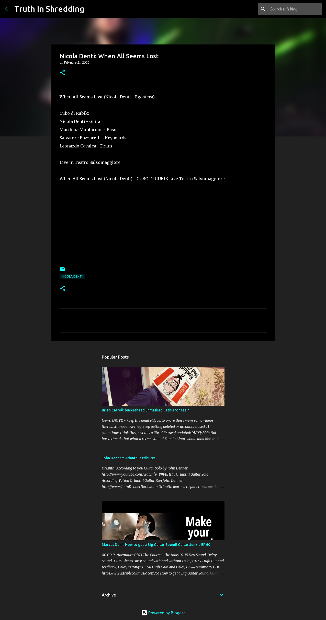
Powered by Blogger (163, 613)
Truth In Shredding (49, 8)
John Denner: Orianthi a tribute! (128, 458)
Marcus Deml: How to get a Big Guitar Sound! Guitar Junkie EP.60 (156, 545)
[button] (63, 73)
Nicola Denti (72, 276)
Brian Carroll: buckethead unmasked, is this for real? (145, 410)
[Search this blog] (295, 9)
